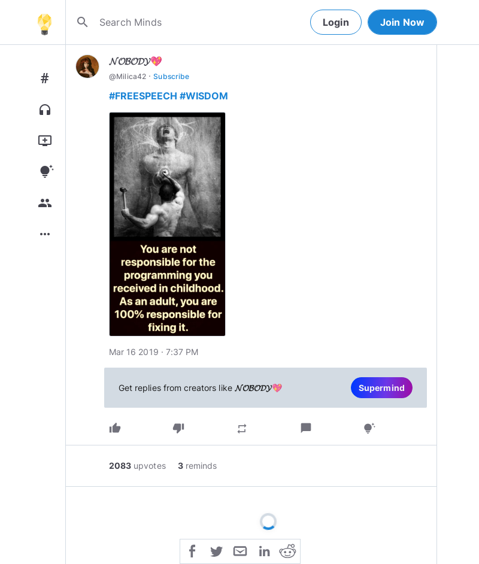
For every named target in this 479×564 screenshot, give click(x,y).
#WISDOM (204, 96)
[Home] (44, 22)
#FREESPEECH (143, 96)
